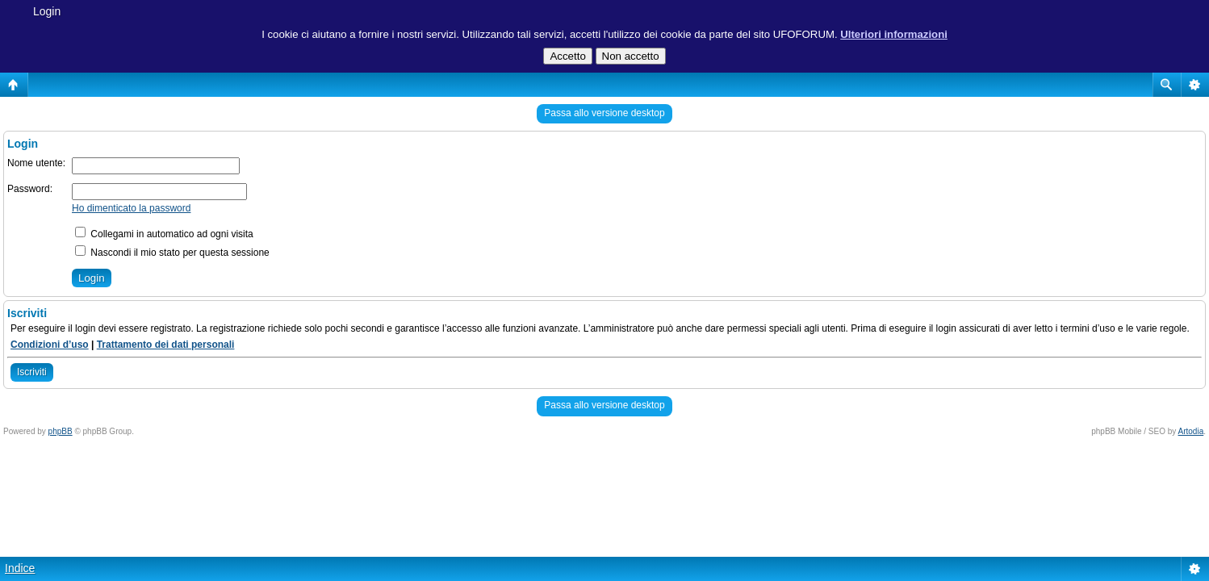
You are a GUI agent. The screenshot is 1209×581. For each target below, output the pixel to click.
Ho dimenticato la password (131, 208)
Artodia (1191, 431)
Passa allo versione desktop (604, 113)
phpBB (60, 431)
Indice (20, 568)
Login (47, 11)
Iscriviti (32, 372)
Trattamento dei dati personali (166, 344)
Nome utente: (36, 163)
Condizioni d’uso (49, 344)
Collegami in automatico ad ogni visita (164, 234)
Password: (29, 188)
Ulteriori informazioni (894, 34)
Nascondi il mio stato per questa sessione (172, 252)
